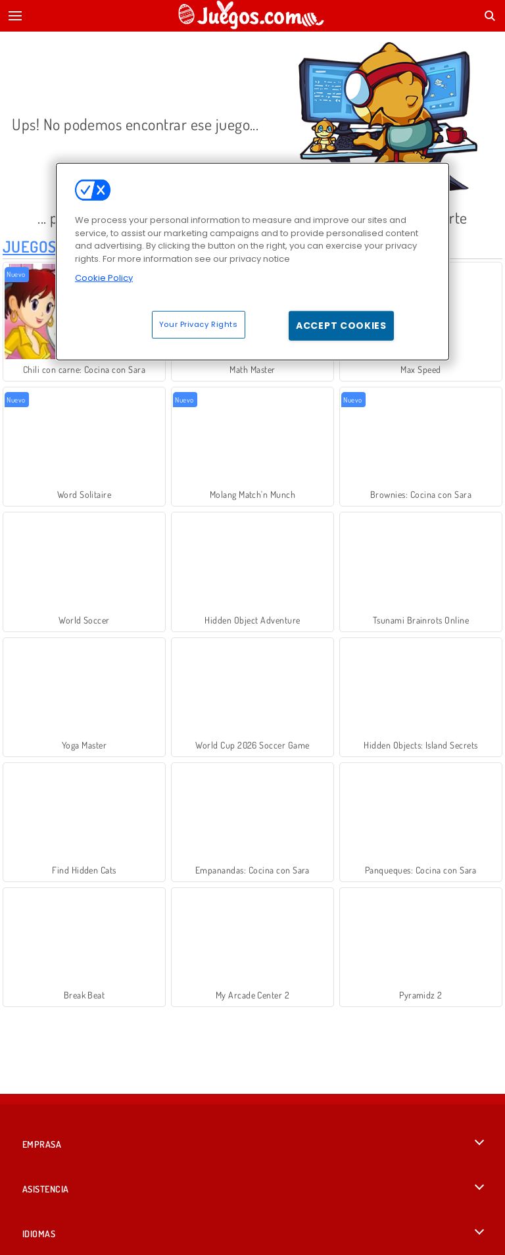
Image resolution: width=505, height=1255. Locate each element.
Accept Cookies (341, 325)
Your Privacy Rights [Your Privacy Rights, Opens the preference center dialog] (198, 323)
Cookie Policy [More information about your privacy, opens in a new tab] (104, 278)
